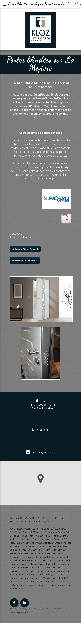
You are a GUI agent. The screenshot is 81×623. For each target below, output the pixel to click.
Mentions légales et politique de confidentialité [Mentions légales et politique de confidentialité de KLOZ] (29, 609)
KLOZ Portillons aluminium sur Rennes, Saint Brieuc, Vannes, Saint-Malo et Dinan (40, 543)
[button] (40, 478)
